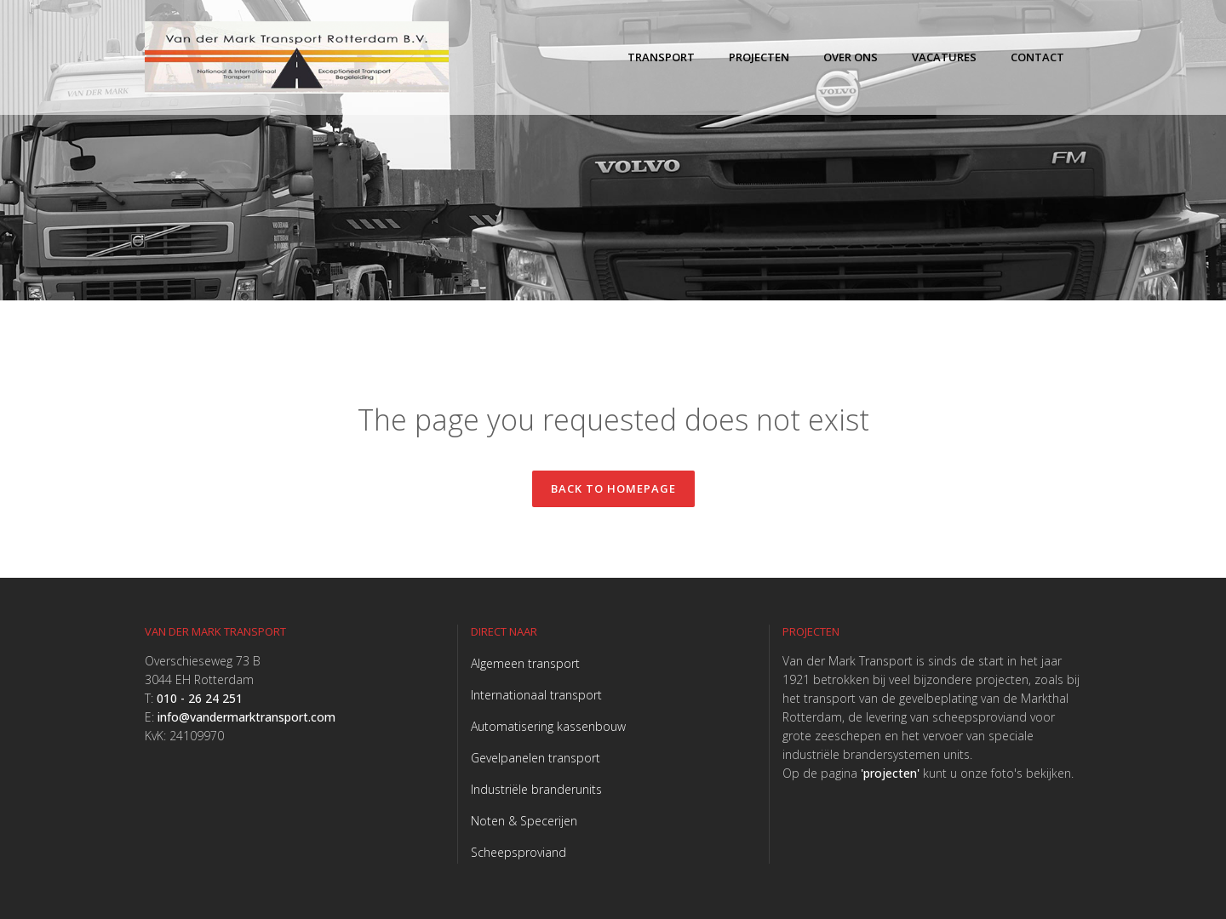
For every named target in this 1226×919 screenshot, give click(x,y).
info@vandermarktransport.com (246, 717)
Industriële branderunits (536, 789)
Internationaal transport (536, 695)
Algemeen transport (525, 663)
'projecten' (890, 773)
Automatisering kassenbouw (548, 726)
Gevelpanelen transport (535, 758)
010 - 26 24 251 (200, 698)
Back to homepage (613, 488)
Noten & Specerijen (524, 821)
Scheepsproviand (518, 852)
